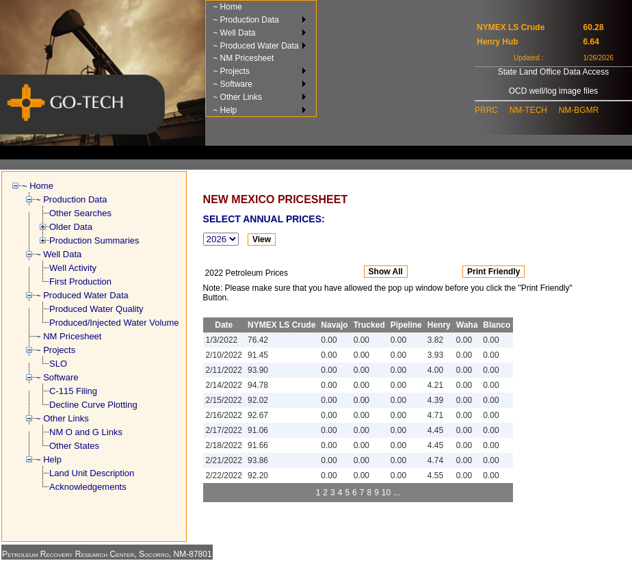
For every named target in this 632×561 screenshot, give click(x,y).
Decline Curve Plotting (93, 405)
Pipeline (406, 325)
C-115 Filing (73, 391)
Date (224, 325)
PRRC (486, 110)
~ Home (227, 7)
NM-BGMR (579, 110)
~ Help (225, 110)
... (396, 492)
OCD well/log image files (553, 91)
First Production (80, 281)
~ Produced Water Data (255, 46)
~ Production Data (245, 20)
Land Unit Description (91, 473)
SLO (58, 363)
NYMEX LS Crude (281, 325)
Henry (439, 325)
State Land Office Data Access (553, 72)
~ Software (232, 84)
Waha (467, 325)
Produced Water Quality (96, 309)
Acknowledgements (88, 487)
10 (386, 492)
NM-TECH (528, 110)
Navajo (334, 325)
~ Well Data (234, 33)
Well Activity (72, 268)
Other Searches (80, 213)
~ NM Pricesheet (243, 58)
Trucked (369, 325)
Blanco (496, 325)
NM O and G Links (85, 432)
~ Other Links (237, 97)
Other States (74, 446)
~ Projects (231, 71)
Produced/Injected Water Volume (114, 322)
